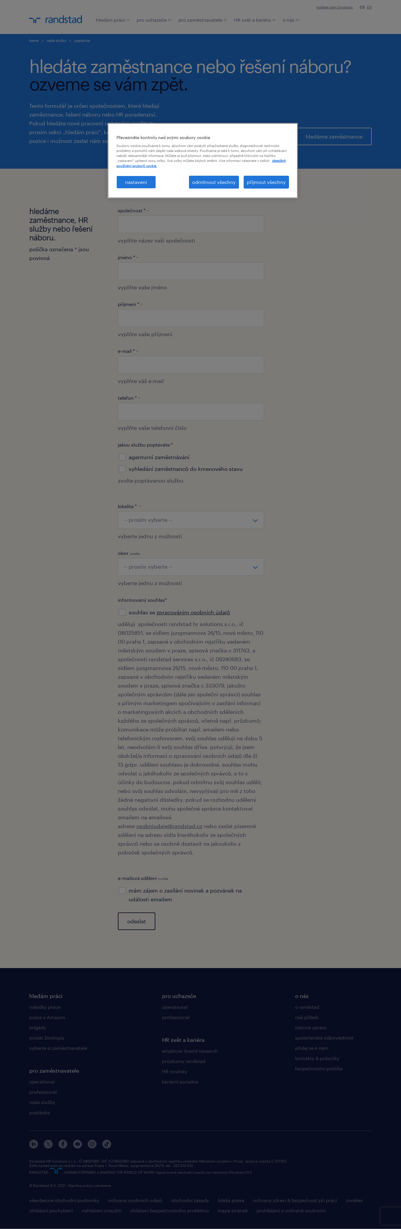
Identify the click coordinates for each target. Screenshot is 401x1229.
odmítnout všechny (214, 182)
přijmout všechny (266, 182)
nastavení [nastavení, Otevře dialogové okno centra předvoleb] (136, 182)
